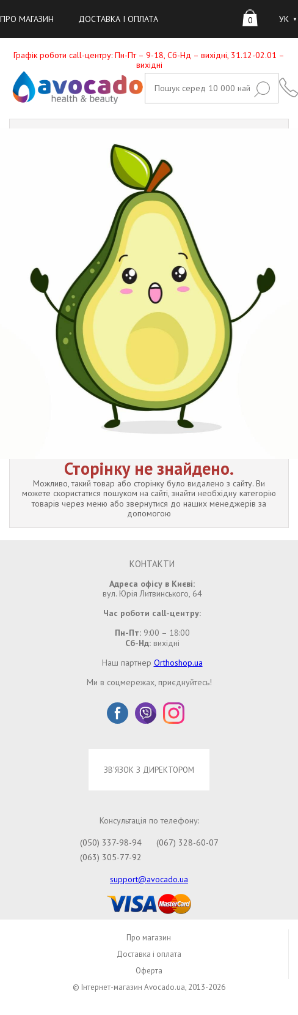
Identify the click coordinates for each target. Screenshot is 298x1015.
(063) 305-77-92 (111, 857)
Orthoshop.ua (178, 662)
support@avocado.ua (149, 879)
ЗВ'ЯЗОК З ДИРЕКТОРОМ (149, 769)
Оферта (149, 970)
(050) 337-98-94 (111, 842)
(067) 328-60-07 (187, 842)
